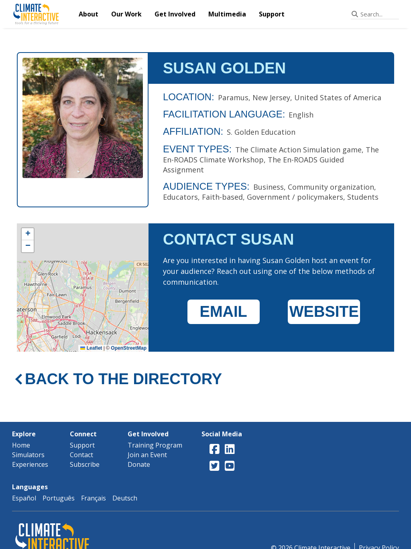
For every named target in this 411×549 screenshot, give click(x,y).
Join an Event (147, 454)
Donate (139, 464)
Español (24, 498)
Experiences (30, 464)
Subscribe (85, 464)
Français (93, 498)
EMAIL (223, 311)
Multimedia (227, 14)
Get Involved (175, 14)
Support (272, 14)
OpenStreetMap (128, 348)
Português (59, 498)
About (88, 14)
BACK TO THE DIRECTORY (123, 379)
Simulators (28, 454)
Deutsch (124, 498)
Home (21, 445)
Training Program (155, 445)
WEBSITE (324, 311)
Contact (81, 454)
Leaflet (91, 348)
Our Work (126, 14)
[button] (28, 234)
